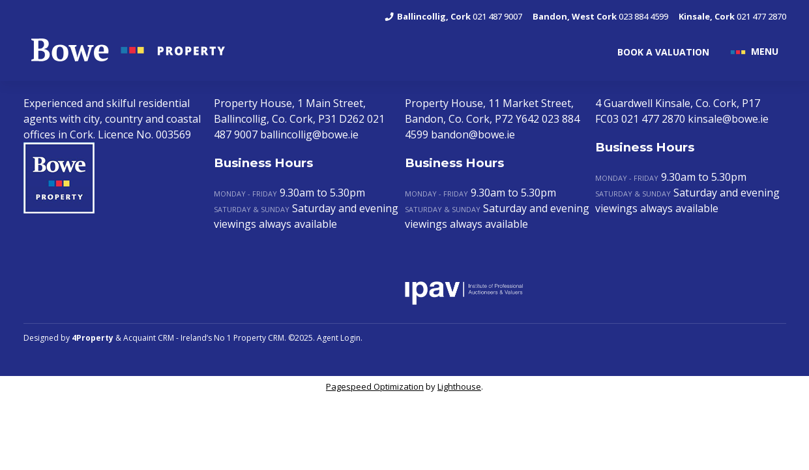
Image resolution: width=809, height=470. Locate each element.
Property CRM (258, 337)
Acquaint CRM (148, 337)
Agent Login (338, 337)
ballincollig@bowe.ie (309, 134)
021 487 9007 (453, 16)
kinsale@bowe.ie (728, 119)
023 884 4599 (600, 16)
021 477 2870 (732, 16)
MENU (764, 50)
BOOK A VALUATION (663, 52)
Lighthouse (459, 386)
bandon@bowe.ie (473, 134)
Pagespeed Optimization (375, 386)
